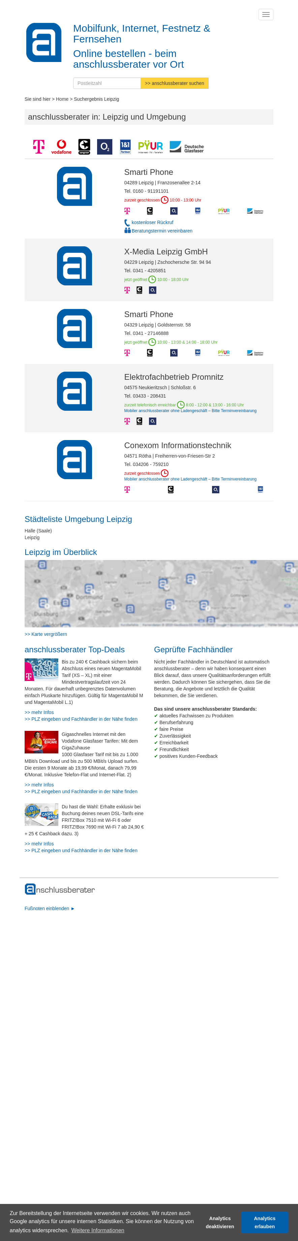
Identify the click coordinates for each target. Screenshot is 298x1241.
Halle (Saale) (38, 530)
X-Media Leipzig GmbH (166, 251)
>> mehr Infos (39, 712)
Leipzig (32, 537)
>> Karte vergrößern (46, 634)
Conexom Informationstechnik (177, 445)
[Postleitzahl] (107, 83)
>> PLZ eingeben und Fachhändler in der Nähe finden (81, 719)
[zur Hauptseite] (60, 889)
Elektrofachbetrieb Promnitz (174, 376)
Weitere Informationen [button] (97, 1230)
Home (62, 99)
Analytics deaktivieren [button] (220, 1222)
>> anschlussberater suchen (174, 83)
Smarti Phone (148, 172)
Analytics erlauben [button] (264, 1222)
